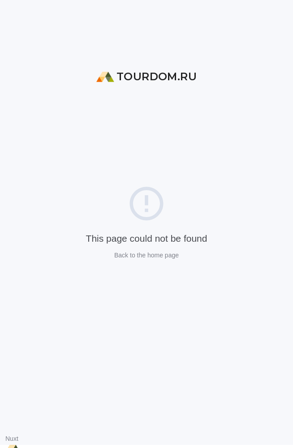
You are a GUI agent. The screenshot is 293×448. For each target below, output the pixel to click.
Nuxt (11, 438)
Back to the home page (146, 255)
